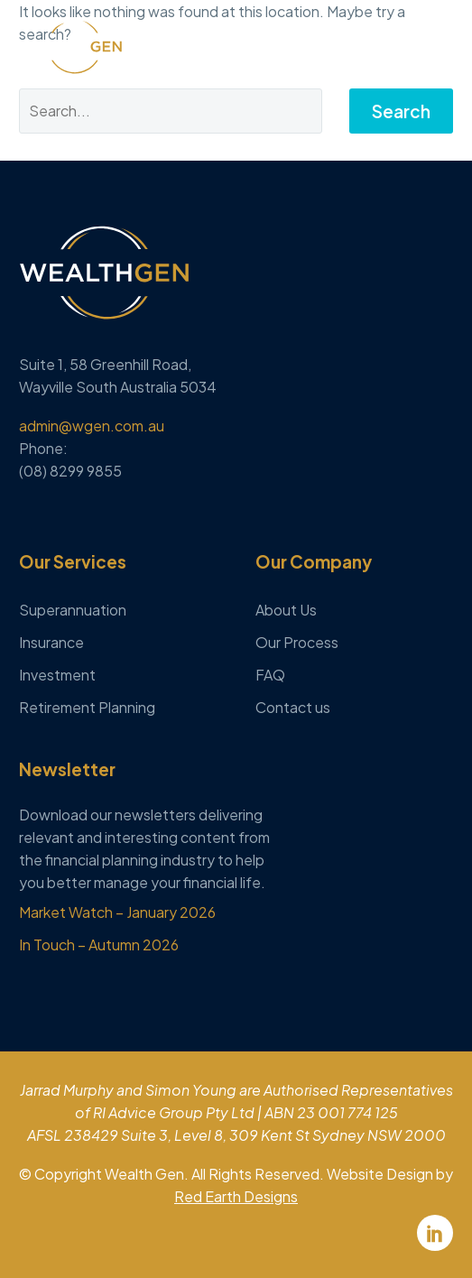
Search (401, 111)
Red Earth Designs (236, 1196)
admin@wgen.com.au (91, 425)
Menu (440, 46)
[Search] (170, 111)
